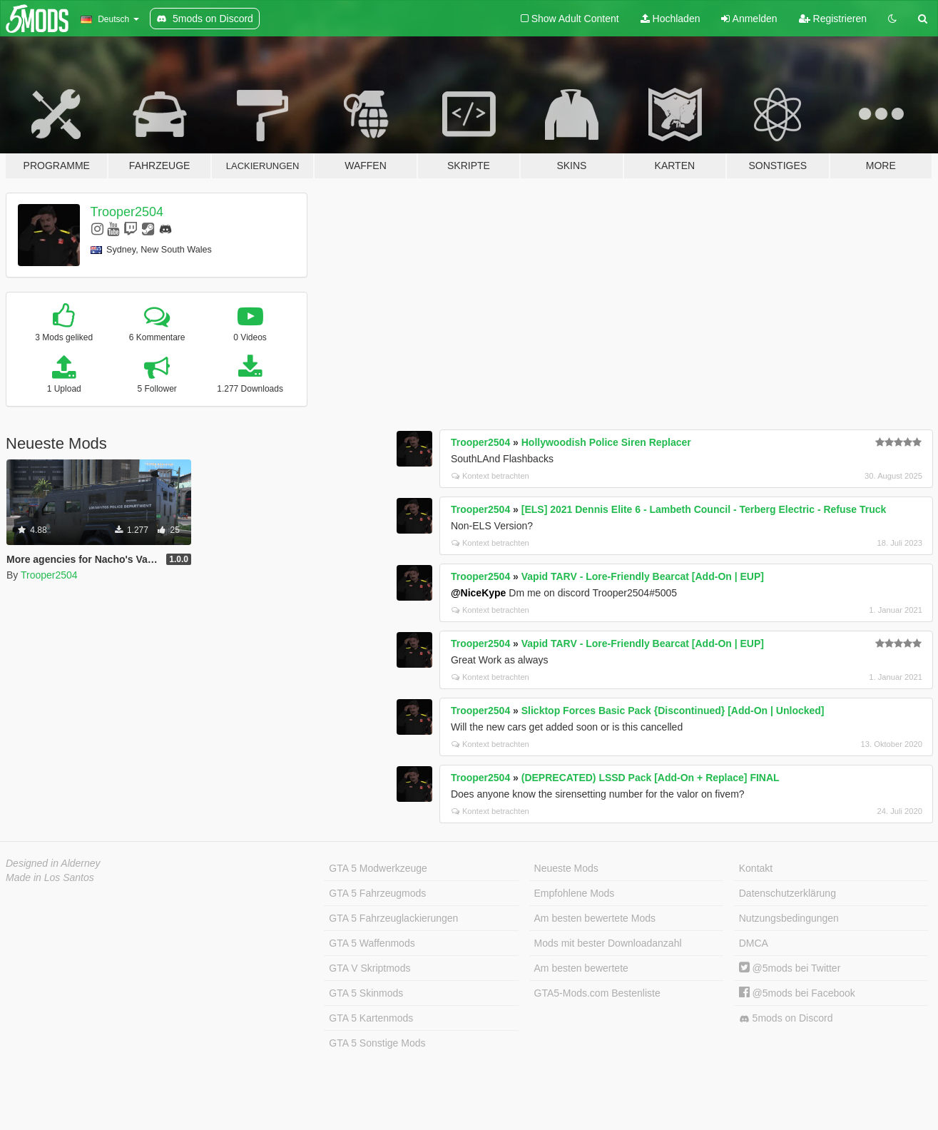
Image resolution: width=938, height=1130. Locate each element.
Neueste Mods (566, 868)
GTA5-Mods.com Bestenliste (597, 993)
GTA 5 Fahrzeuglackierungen (393, 918)
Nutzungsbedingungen (789, 918)
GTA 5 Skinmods (366, 993)
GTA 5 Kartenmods (371, 1018)
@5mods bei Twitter (790, 968)
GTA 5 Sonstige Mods (377, 1043)
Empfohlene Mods (574, 893)
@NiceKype (478, 593)
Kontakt (756, 868)
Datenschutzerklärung (787, 893)
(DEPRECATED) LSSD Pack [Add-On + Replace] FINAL (650, 777)
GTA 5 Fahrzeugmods (377, 893)
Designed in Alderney (53, 863)
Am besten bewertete (581, 968)
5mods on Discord (786, 1018)
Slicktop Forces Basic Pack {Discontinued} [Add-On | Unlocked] (673, 710)
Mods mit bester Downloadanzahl (608, 943)
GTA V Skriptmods (369, 968)
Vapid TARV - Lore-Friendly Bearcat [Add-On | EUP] (642, 576)
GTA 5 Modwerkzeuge (378, 868)
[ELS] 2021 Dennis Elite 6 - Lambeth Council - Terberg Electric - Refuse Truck (704, 509)
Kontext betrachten (490, 476)
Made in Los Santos (50, 877)
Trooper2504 (127, 212)
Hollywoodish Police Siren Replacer (606, 442)
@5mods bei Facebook (797, 993)
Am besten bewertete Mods (595, 918)
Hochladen (670, 18)
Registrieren (833, 18)
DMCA (753, 943)
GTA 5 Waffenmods (371, 943)
